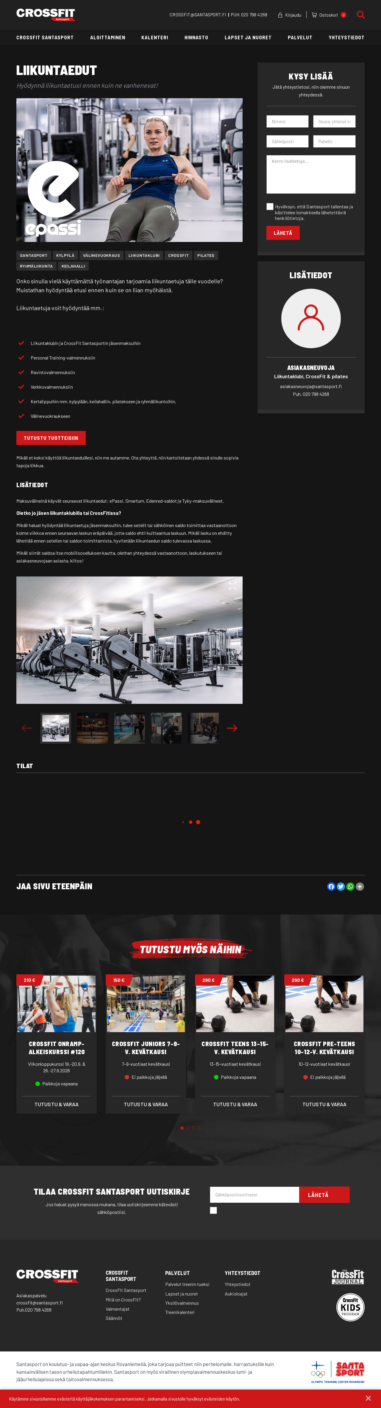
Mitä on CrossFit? (123, 1300)
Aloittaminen (107, 37)
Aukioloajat (236, 1294)
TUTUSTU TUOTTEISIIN (51, 438)
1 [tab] (182, 1128)
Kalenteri (154, 37)
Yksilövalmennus (182, 1303)
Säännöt (114, 1318)
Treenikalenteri (180, 1312)
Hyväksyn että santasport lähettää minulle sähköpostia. (270, 1211)
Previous (27, 728)
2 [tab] (187, 1128)
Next (232, 728)
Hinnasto (196, 37)
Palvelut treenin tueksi (187, 1284)
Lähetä (283, 233)
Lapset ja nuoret (248, 37)
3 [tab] (193, 1128)
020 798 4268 (254, 14)
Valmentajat (117, 1309)
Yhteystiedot (347, 37)
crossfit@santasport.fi (39, 1303)
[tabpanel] (56, 1044)
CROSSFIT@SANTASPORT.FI (198, 14)
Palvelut (300, 37)
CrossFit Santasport (45, 37)
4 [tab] (199, 1128)
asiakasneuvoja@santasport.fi (311, 386)
